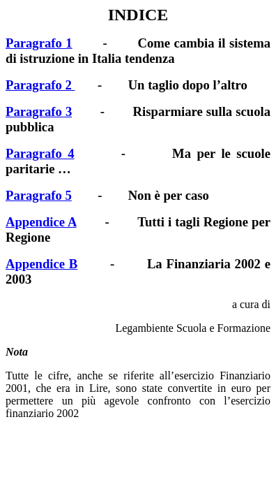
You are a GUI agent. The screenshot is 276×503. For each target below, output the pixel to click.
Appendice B (41, 263)
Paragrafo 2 (40, 85)
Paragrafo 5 (39, 195)
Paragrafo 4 (40, 153)
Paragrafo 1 (39, 43)
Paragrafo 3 (39, 111)
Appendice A (41, 221)
